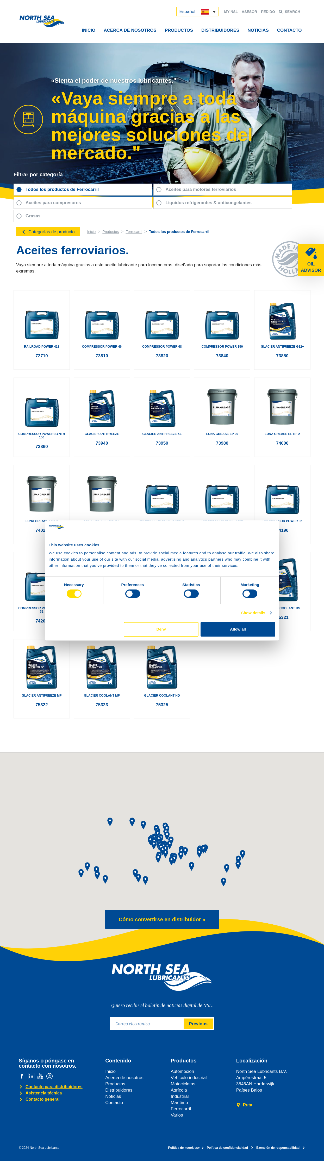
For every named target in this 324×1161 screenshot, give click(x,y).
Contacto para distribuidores (54, 1087)
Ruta (247, 1105)
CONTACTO (289, 30)
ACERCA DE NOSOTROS (130, 30)
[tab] (83, 190)
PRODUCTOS (179, 30)
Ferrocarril (134, 232)
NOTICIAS (258, 30)
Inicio (91, 232)
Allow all (238, 629)
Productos (110, 232)
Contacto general (43, 1099)
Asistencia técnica (44, 1093)
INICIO (88, 30)
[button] (87, 866)
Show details (253, 613)
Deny (161, 629)
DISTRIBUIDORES (220, 30)
